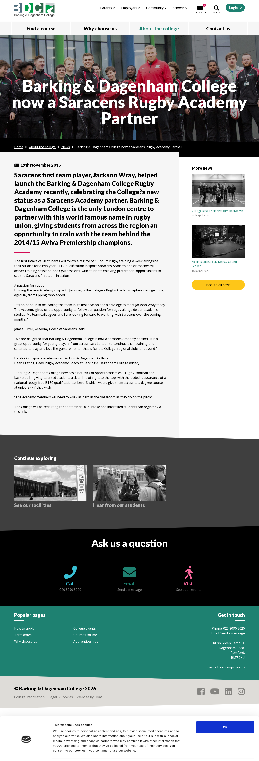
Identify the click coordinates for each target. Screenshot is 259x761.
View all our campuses (226, 667)
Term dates (23, 635)
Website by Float (89, 697)
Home (18, 147)
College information (29, 697)
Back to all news (218, 284)
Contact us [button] (218, 28)
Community (156, 8)
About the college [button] (159, 28)
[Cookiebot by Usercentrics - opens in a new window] (26, 753)
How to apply (24, 628)
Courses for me (85, 635)
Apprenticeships (85, 641)
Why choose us (25, 641)
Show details (212, 753)
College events (84, 628)
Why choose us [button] (100, 28)
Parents (107, 8)
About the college (42, 147)
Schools (180, 8)
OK (225, 713)
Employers (130, 8)
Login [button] (233, 8)
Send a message (232, 633)
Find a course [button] (41, 28)
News (65, 147)
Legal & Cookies (61, 697)
